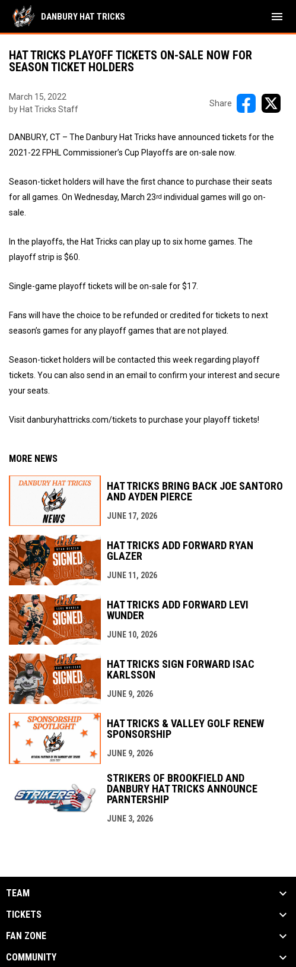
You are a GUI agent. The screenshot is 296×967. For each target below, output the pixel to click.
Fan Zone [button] (26, 936)
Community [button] (31, 957)
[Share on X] (271, 103)
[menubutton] (277, 16)
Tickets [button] (24, 915)
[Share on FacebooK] (246, 103)
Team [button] (18, 893)
